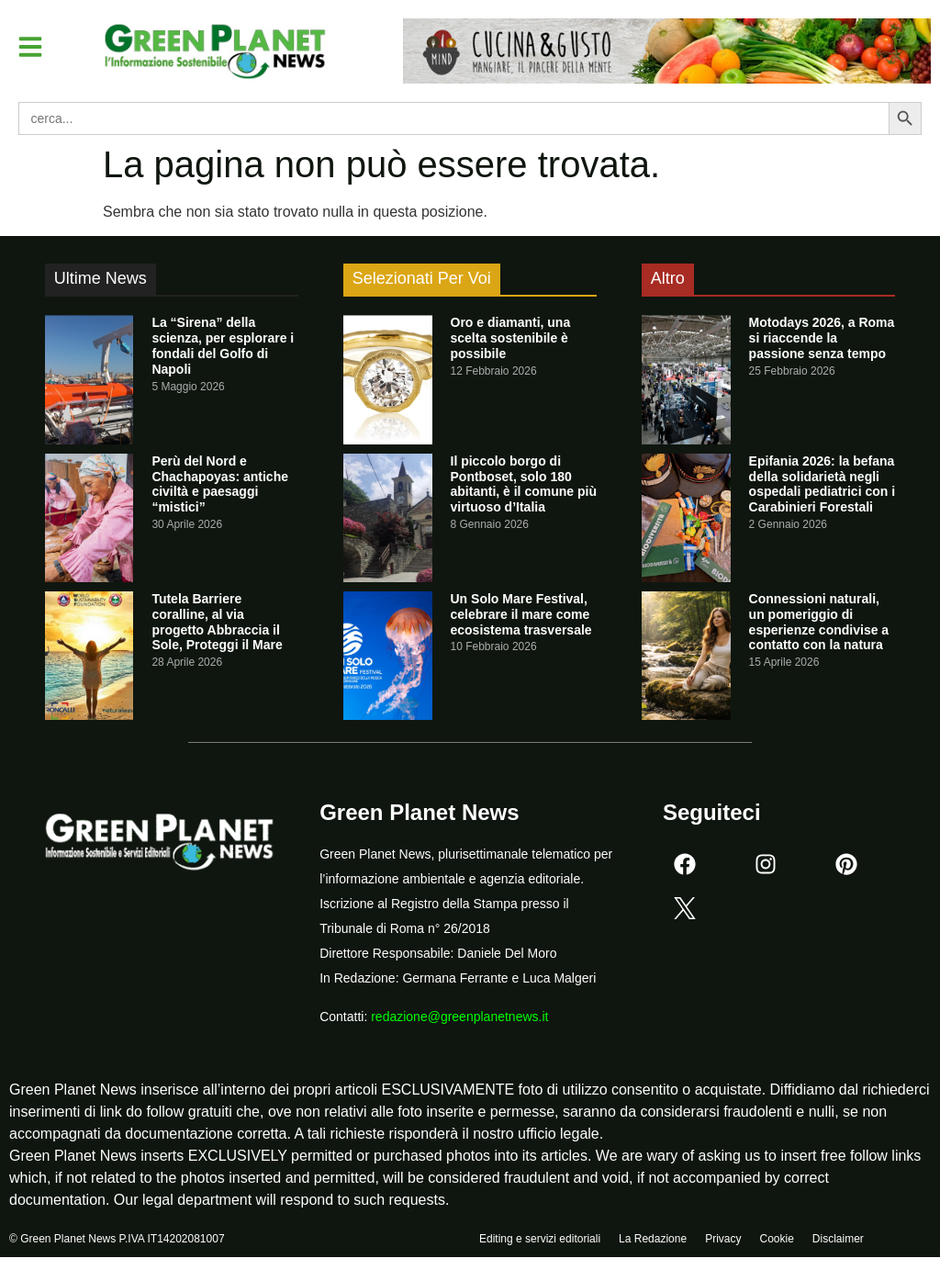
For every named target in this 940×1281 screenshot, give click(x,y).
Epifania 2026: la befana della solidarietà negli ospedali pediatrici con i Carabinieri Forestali (822, 484)
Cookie (776, 1241)
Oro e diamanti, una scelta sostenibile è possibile (511, 338)
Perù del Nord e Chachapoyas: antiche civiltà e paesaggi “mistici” (219, 484)
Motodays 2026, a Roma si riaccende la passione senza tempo (822, 338)
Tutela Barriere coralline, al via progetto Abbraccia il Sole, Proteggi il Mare (216, 621)
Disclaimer (838, 1241)
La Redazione (653, 1241)
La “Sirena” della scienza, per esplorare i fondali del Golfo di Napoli (222, 345)
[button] (31, 47)
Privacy (723, 1241)
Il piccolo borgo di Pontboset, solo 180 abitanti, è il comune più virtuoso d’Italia (524, 484)
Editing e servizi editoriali (539, 1241)
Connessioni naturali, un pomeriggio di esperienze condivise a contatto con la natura (819, 621)
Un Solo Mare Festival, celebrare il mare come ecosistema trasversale (521, 614)
